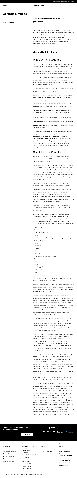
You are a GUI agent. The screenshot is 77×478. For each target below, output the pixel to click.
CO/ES (72, 1)
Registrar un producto (65, 449)
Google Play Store (69, 431)
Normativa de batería (64, 463)
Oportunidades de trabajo (9, 451)
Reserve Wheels (26, 461)
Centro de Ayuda (63, 446)
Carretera (43, 446)
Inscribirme (27, 434)
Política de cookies (26, 466)
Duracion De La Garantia (8, 22)
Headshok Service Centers (66, 458)
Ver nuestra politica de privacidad (27, 437)
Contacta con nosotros (8, 449)
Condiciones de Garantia (8, 25)
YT (66, 428)
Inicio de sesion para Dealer (29, 454)
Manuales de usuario (64, 465)
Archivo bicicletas (63, 468)
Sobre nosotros (7, 446)
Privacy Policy (31, 474)
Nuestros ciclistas (7, 454)
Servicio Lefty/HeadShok (65, 455)
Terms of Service (23, 474)
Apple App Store (60, 431)
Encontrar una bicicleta (46, 451)
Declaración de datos (27, 468)
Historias (5, 459)
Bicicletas (5, 5)
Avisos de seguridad (64, 460)
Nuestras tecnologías (8, 456)
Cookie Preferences (39, 474)
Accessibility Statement (28, 464)
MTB (42, 449)
